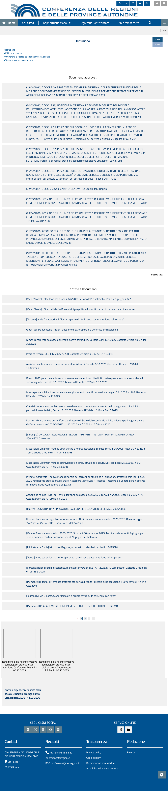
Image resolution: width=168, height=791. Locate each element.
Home (8, 23)
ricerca (157, 39)
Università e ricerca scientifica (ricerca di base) (27, 56)
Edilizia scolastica (13, 53)
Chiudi (164, 30)
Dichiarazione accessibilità (100, 763)
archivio (157, 44)
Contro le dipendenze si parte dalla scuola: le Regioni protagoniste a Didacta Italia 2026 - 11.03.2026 (22, 694)
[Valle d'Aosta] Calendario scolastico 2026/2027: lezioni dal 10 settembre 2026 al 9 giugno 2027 (78, 299)
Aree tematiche (128, 23)
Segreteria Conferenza (94, 23)
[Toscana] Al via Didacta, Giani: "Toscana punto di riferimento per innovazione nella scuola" (75, 319)
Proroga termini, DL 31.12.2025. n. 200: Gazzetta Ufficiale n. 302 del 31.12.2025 (69, 354)
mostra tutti (157, 274)
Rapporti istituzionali (57, 23)
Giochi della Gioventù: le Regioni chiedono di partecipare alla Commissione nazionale (72, 330)
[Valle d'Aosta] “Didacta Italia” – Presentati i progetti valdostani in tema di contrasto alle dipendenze (80, 309)
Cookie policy (93, 758)
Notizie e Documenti (83, 289)
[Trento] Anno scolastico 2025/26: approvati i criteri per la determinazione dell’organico (73, 557)
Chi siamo (28, 23)
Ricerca (131, 752)
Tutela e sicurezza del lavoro (19, 60)
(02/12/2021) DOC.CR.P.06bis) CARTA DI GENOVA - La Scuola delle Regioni (66, 189)
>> (93, 618)
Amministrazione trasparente (102, 768)
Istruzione (10, 49)
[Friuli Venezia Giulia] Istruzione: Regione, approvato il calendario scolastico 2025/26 (72, 547)
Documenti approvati (83, 77)
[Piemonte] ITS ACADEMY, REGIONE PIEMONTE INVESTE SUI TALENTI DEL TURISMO (72, 606)
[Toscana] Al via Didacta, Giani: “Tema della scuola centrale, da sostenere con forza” (71, 596)
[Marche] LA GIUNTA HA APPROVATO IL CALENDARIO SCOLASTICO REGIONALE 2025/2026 (75, 509)
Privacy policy (93, 752)
